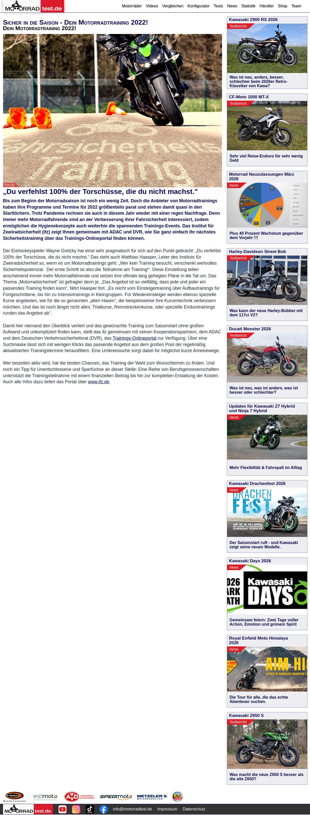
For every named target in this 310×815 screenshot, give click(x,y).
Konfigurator (198, 6)
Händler (267, 6)
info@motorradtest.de (132, 809)
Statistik (248, 6)
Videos (152, 6)
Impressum (167, 809)
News (232, 6)
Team (296, 6)
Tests (218, 6)
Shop (282, 6)
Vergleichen (173, 6)
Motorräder (132, 6)
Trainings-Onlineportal (134, 338)
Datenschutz (194, 809)
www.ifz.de (98, 381)
